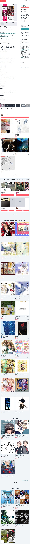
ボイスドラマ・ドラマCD (25, 6)
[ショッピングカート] (27, 1)
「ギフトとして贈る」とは (25, 36)
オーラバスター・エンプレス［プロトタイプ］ (21, 152)
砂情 (4, 192)
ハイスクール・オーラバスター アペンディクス (7, 133)
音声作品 (22, 5)
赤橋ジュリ (19, 192)
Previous (1, 12)
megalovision (6, 114)
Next (15, 12)
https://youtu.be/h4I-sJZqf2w (4, 36)
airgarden (19, 208)
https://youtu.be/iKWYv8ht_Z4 (5, 39)
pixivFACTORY (22, 57)
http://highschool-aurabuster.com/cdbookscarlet (7, 33)
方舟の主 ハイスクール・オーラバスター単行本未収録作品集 (22, 134)
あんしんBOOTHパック (23, 49)
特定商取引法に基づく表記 (24, 67)
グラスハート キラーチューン (5, 152)
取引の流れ (23, 62)
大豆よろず (4, 208)
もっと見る (15, 215)
